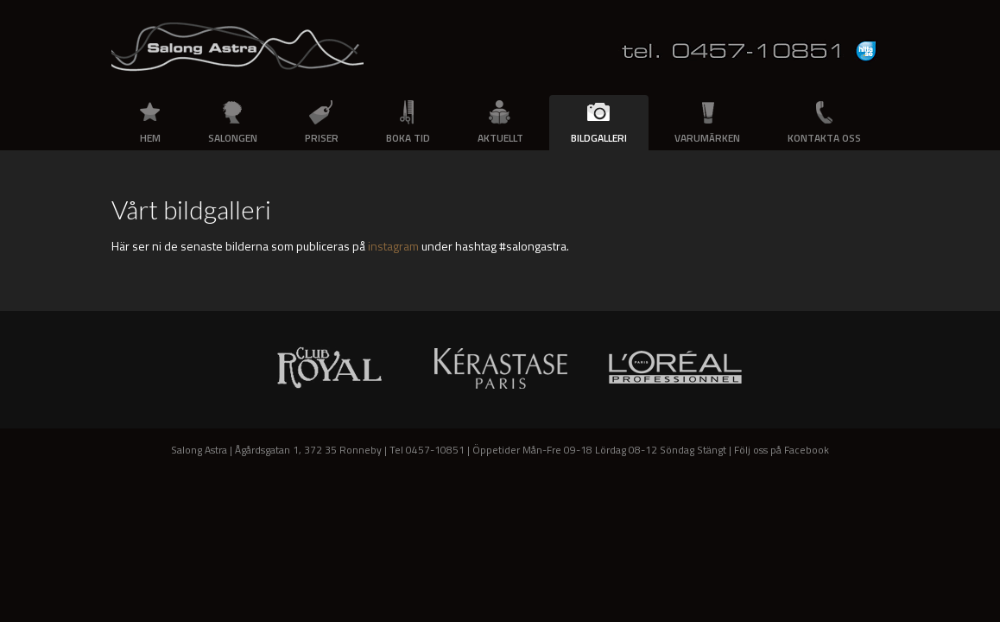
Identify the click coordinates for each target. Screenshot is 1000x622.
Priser (322, 138)
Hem (150, 138)
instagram (393, 246)
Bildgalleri (599, 138)
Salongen (232, 138)
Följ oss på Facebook (781, 449)
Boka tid (408, 138)
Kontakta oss (824, 138)
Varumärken (707, 138)
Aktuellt (500, 138)
